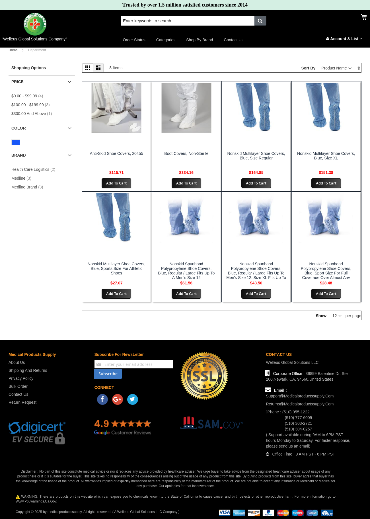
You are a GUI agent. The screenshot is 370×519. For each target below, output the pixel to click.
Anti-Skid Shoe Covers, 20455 (116, 153)
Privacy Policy (21, 378)
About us (17, 362)
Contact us (233, 40)
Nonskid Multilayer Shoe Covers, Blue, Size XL (326, 155)
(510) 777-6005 (298, 417)
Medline (23, 178)
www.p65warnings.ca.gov (36, 501)
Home (13, 50)
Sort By (308, 68)
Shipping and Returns (28, 370)
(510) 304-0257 (298, 429)
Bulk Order (18, 386)
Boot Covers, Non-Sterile (186, 153)
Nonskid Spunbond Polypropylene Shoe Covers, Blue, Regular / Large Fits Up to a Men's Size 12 (186, 271)
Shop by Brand (199, 40)
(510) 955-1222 (296, 412)
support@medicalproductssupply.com (300, 396)
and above (33, 113)
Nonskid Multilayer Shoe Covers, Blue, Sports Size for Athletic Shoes (116, 268)
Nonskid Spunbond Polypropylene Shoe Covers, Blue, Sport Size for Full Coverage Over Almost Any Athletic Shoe (326, 273)
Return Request (22, 402)
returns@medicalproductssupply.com (300, 404)
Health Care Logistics (35, 169)
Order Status (134, 40)
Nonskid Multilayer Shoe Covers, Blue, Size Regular (256, 155)
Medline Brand (28, 187)
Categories (166, 40)
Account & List (346, 38)
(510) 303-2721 (298, 423)
